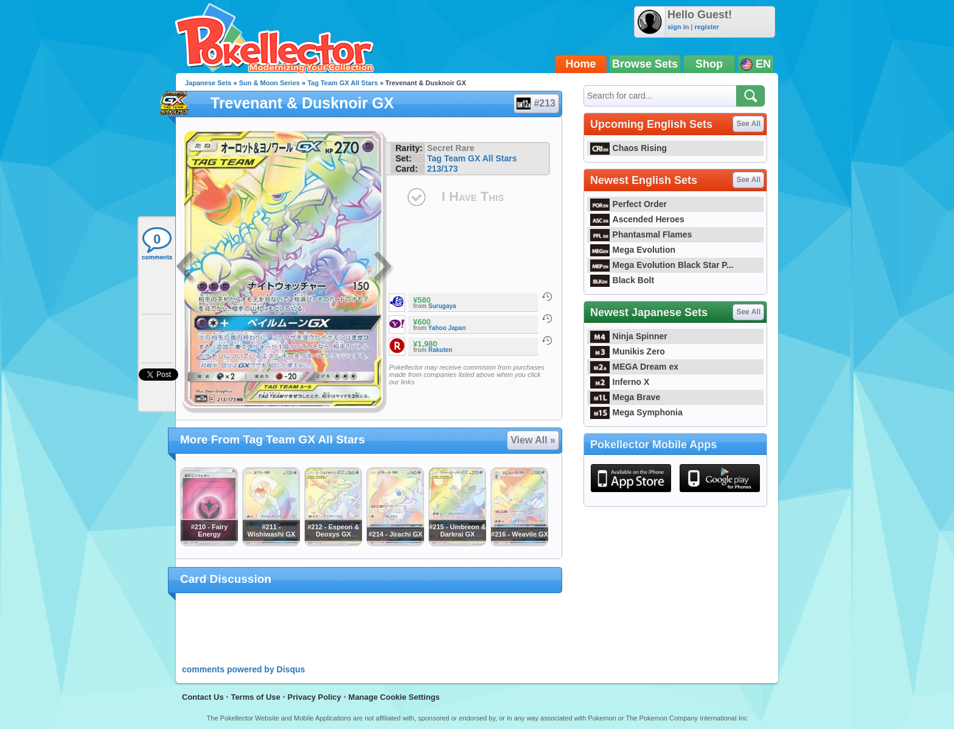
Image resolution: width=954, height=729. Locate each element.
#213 (535, 103)
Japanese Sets (208, 82)
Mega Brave (625, 397)
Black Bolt (622, 280)
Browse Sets (645, 64)
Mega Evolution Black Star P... (662, 265)
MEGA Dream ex (634, 367)
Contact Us (203, 697)
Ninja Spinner (628, 336)
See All (748, 123)
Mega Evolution (632, 250)
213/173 (442, 169)
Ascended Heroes (637, 219)
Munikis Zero (627, 351)
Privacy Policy (314, 697)
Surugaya (442, 306)
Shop (709, 64)
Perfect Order (628, 204)
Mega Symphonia (636, 412)
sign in (678, 26)
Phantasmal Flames (641, 234)
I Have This (473, 196)
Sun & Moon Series (269, 82)
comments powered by (243, 669)
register (706, 26)
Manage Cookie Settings (394, 697)
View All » (532, 440)
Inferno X (619, 382)
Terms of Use (255, 697)
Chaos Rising (628, 148)
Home (581, 64)
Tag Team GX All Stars (342, 82)
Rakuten (440, 350)
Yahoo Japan (447, 328)
